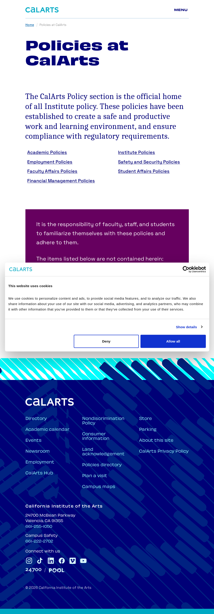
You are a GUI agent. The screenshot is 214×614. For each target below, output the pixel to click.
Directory (36, 419)
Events (33, 441)
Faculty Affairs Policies (52, 171)
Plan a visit (94, 476)
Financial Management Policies (61, 181)
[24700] (33, 570)
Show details (186, 327)
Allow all (173, 341)
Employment (39, 462)
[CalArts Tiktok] (40, 560)
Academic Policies (47, 152)
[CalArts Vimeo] (72, 560)
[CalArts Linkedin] (50, 560)
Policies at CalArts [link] (52, 25)
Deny (106, 341)
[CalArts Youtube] (83, 560)
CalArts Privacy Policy (164, 452)
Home (29, 25)
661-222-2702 (39, 541)
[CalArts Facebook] (61, 560)
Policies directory (102, 465)
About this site (156, 441)
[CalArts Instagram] (29, 560)
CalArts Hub (39, 473)
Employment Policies (49, 162)
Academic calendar (47, 430)
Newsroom (37, 452)
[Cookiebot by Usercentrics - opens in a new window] (186, 269)
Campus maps (98, 487)
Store (145, 419)
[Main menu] (181, 10)
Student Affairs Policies (144, 171)
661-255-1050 (38, 527)
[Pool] (56, 570)
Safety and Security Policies (149, 162)
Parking (148, 430)
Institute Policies (136, 152)
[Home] (42, 9)
